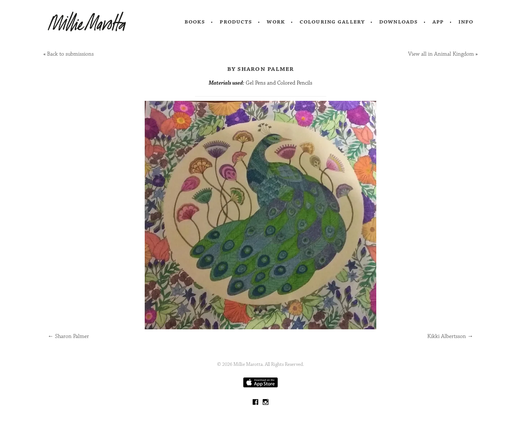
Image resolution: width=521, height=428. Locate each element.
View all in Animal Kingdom (441, 54)
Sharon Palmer (68, 336)
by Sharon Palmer (260, 68)
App (438, 22)
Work (276, 22)
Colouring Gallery (332, 22)
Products (236, 22)
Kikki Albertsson (450, 336)
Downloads (398, 22)
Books (195, 22)
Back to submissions (70, 54)
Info (466, 22)
